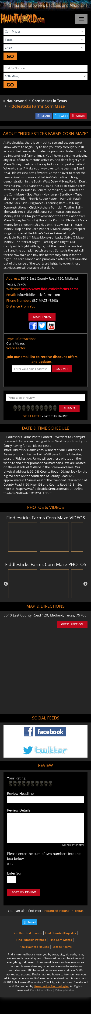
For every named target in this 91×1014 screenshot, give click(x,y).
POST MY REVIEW (23, 892)
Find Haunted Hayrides (60, 933)
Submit (69, 408)
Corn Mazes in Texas (49, 100)
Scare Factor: (16, 348)
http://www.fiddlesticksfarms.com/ (50, 289)
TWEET (63, 116)
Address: (13, 278)
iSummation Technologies (51, 986)
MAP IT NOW (42, 317)
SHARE (46, 116)
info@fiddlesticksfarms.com (38, 294)
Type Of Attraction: (21, 339)
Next (85, 584)
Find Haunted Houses (27, 933)
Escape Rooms (62, 947)
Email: (11, 294)
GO (10, 56)
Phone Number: (18, 300)
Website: (13, 289)
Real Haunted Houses (34, 947)
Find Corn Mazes (61, 940)
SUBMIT (62, 369)
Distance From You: (21, 306)
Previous (6, 584)
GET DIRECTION (72, 624)
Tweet (32, 922)
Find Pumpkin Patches (31, 940)
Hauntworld (15, 100)
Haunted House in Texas (64, 910)
